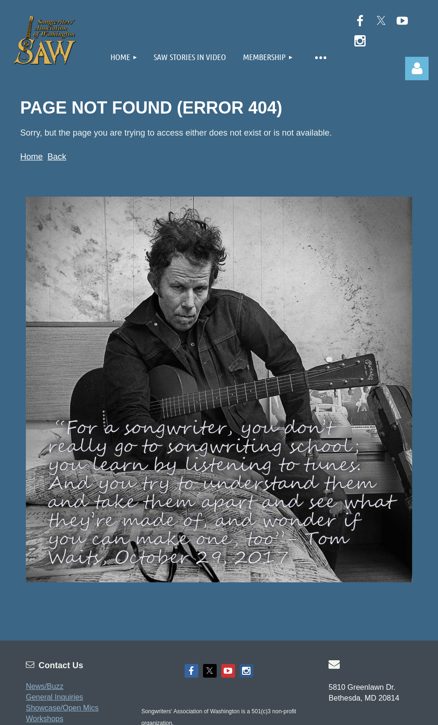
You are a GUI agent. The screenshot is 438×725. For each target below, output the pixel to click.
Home (31, 156)
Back (56, 156)
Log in (417, 68)
